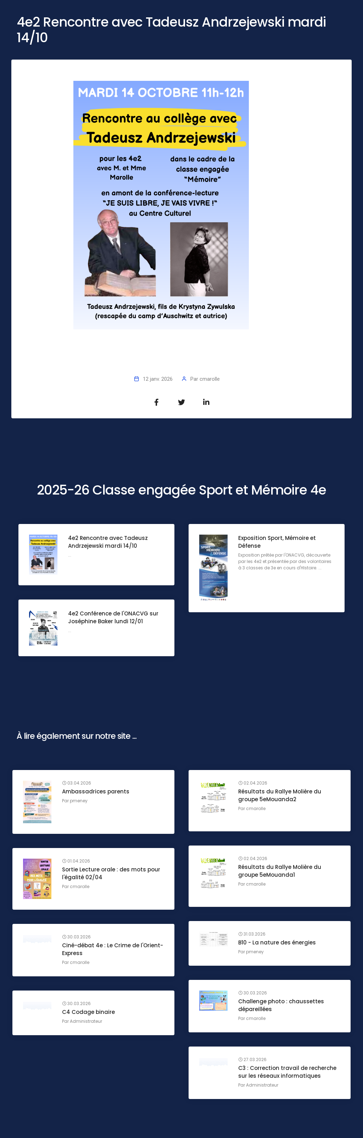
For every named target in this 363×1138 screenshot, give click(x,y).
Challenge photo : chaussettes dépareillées (281, 1005)
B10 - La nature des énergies (277, 942)
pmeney (79, 801)
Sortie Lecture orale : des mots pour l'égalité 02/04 (111, 873)
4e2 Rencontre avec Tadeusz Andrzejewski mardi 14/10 (108, 542)
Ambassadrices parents (95, 791)
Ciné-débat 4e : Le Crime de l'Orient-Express (112, 949)
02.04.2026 (252, 783)
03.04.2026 (76, 783)
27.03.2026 (252, 1059)
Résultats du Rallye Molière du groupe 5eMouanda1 (279, 870)
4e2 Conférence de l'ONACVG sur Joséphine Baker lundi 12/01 (113, 617)
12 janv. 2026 (158, 379)
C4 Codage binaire (88, 1012)
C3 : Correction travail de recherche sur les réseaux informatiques (287, 1072)
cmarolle (210, 379)
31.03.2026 (252, 934)
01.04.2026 (76, 861)
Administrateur (86, 1021)
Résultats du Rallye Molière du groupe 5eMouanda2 (279, 795)
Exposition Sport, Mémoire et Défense (277, 542)
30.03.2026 (76, 937)
